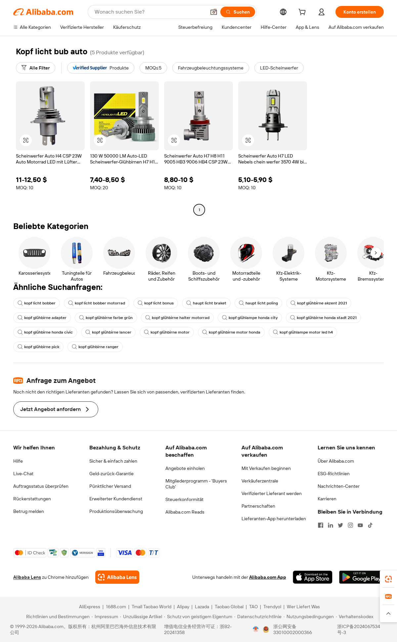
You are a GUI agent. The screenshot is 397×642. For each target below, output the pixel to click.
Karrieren (327, 498)
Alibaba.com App (267, 577)
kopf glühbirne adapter (42, 317)
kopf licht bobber (37, 303)
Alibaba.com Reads (184, 512)
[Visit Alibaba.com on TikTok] (370, 525)
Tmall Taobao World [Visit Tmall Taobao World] (151, 606)
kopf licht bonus (156, 303)
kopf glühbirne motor (167, 332)
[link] (388, 579)
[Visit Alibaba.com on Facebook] (321, 525)
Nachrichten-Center (339, 486)
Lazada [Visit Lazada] (202, 606)
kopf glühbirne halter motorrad (177, 317)
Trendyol (272, 606)
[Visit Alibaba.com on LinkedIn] (330, 525)
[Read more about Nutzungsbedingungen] (309, 616)
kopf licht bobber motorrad (96, 303)
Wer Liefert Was (303, 606)
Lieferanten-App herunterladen (274, 518)
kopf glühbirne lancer (108, 332)
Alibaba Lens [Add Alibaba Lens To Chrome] (27, 577)
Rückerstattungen (32, 498)
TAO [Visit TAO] (253, 606)
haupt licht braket (206, 303)
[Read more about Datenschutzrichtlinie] (258, 616)
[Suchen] (237, 12)
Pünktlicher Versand (110, 486)
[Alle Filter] (35, 67)
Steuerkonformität (184, 499)
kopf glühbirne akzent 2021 (318, 303)
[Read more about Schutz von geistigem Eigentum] (198, 616)
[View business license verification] (256, 629)
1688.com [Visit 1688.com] (116, 606)
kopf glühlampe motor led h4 (303, 332)
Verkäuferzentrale (260, 480)
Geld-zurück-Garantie (111, 473)
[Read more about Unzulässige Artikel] (141, 616)
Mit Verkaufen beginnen (266, 468)
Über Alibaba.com (336, 461)
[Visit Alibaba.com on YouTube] (360, 525)
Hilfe (18, 461)
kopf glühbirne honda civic (45, 332)
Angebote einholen (185, 468)
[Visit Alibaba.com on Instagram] (350, 525)
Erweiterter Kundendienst (115, 498)
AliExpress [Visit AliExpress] (89, 606)
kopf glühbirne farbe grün (106, 317)
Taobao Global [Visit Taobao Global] (229, 606)
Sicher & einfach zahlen (113, 461)
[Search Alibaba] (149, 12)
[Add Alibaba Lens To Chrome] (117, 577)
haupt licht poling (258, 303)
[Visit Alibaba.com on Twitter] (340, 525)
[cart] (303, 13)
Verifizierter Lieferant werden (272, 493)
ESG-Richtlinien (334, 473)
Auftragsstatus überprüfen (40, 486)
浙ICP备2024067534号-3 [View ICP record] (358, 629)
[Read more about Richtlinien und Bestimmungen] (57, 616)
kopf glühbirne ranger (95, 346)
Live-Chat (23, 473)
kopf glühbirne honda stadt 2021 (323, 317)
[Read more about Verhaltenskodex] (354, 616)
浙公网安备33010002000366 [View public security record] (292, 629)
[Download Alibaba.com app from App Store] (312, 577)
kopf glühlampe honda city (250, 317)
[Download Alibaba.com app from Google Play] (361, 577)
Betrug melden (28, 511)
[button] (214, 12)
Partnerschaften (258, 506)
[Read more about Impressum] (105, 616)
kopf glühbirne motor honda (231, 332)
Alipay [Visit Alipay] (183, 606)
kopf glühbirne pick (38, 346)
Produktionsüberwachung (116, 511)
